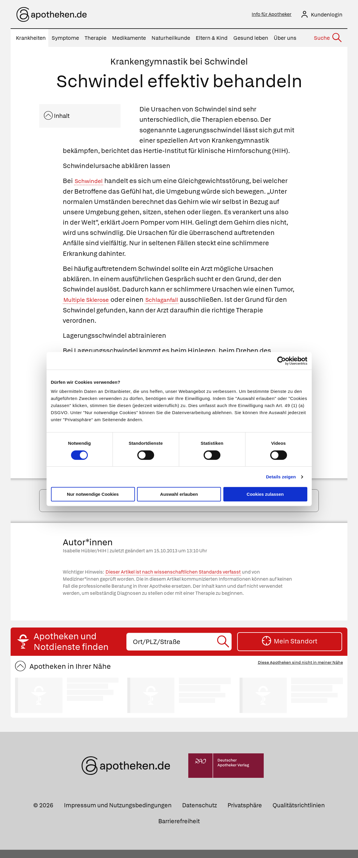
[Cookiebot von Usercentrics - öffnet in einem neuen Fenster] (281, 360)
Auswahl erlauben (179, 494)
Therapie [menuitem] (95, 39)
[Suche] (327, 40)
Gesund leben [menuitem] (250, 39)
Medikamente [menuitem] (129, 39)
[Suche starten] (223, 649)
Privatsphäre (244, 813)
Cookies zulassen (265, 494)
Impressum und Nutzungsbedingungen (117, 813)
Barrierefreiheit (179, 829)
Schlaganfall (172, 301)
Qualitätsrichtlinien (299, 813)
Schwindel (91, 182)
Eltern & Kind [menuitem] (211, 39)
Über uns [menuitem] (285, 39)
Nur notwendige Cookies (93, 494)
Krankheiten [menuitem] (31, 39)
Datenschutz (199, 813)
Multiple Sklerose (89, 301)
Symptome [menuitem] (65, 39)
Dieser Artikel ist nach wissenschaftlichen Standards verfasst (173, 580)
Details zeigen (281, 476)
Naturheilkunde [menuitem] (170, 39)
